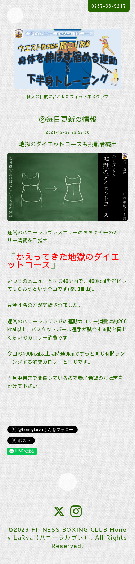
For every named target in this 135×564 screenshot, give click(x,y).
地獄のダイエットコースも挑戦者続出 (68, 144)
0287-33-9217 (108, 6)
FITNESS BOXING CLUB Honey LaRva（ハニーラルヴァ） (67, 533)
